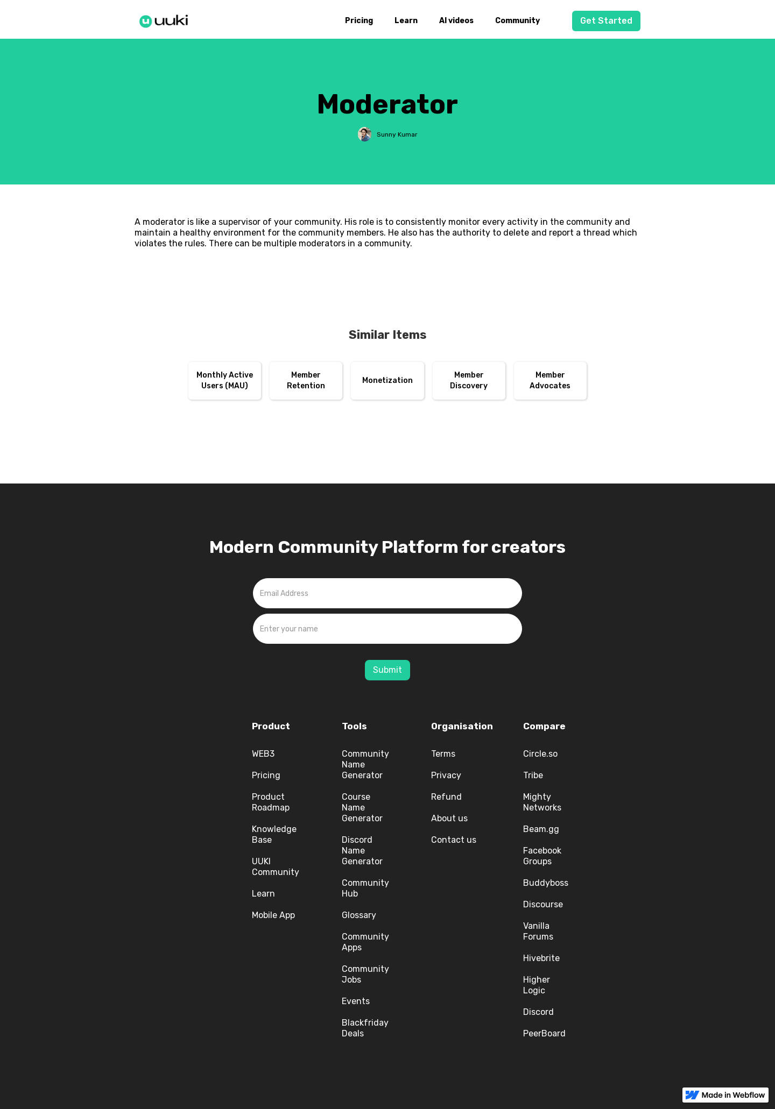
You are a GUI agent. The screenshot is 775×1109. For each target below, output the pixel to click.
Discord (538, 1012)
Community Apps (365, 942)
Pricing (359, 20)
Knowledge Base (274, 834)
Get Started (606, 21)
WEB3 (263, 754)
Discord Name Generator (362, 850)
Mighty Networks (542, 802)
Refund (446, 797)
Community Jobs (365, 974)
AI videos (456, 20)
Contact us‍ (453, 840)
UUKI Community (275, 866)
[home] (167, 19)
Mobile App (273, 915)
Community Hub (365, 888)
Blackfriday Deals (365, 1028)
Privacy (446, 775)
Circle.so (540, 754)
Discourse (543, 904)
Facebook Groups (542, 855)
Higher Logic (536, 985)
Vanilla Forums (538, 931)
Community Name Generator (365, 764)
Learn (406, 20)
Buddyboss (545, 883)
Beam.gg (541, 829)
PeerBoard (544, 1033)
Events (356, 1001)
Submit (387, 670)
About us (449, 818)
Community (517, 20)
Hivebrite (541, 958)
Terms (443, 754)
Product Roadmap (271, 802)
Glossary (359, 915)
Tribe (533, 775)
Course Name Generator (362, 807)
